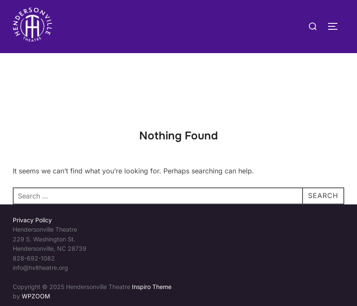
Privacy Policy (32, 166)
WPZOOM (36, 242)
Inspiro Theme (151, 233)
